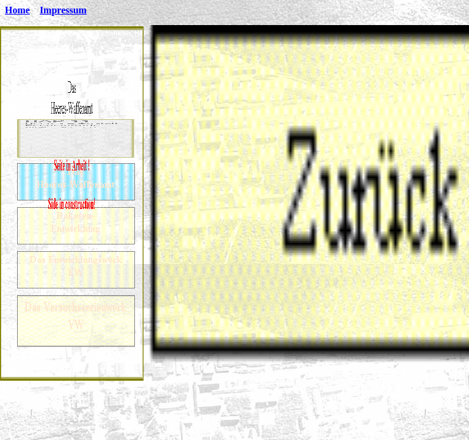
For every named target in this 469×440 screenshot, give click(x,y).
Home (17, 10)
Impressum (63, 10)
